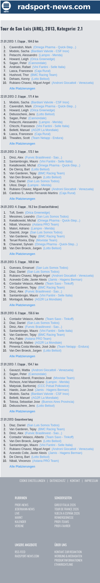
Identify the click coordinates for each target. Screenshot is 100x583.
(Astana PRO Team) (45, 224)
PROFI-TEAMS (61, 521)
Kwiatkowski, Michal (22, 165)
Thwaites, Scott (19, 138)
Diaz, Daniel (17, 181)
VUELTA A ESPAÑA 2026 (67, 513)
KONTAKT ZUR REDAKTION (68, 552)
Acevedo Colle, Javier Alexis (28, 279)
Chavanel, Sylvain (21, 244)
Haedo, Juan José (21, 390)
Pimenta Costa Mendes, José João (32, 346)
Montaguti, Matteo (21, 299)
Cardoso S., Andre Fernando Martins (33, 193)
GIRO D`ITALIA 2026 (65, 505)
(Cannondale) (37, 63)
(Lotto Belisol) (40, 79)
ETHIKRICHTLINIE (63, 564)
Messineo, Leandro (22, 216)
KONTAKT (75, 480)
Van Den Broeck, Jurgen (25, 177)
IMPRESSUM (91, 480)
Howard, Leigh (18, 59)
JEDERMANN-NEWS (25, 509)
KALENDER (20, 521)
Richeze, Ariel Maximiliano (26, 382)
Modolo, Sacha (19, 51)
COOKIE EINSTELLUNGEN (32, 480)
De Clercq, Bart (19, 169)
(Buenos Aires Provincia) (58, 402)
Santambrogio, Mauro (23, 161)
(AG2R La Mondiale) (44, 130)
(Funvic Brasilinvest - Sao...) (43, 157)
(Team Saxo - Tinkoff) (59, 283)
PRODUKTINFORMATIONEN (68, 560)
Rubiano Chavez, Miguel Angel (29, 83)
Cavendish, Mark (20, 47)
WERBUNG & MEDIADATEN (68, 556)
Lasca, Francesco (21, 71)
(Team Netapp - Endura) (47, 138)
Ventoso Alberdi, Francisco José (30, 378)
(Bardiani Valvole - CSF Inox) (50, 51)
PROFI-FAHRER (62, 526)
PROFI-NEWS (21, 505)
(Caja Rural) (42, 71)
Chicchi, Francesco (22, 126)
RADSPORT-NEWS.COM (27, 556)
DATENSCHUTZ (57, 480)
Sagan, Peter (18, 63)
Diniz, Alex (16, 157)
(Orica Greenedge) (42, 59)
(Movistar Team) (46, 240)
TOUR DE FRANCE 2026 (66, 509)
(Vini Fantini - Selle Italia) (48, 67)
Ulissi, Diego (17, 185)
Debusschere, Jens (22, 114)
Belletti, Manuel (19, 130)
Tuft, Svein (16, 212)
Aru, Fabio (16, 338)
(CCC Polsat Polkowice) (53, 386)
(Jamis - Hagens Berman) (65, 279)
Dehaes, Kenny (19, 79)
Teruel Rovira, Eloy (21, 240)
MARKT (19, 517)
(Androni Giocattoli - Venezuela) (73, 83)
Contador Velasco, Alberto (26, 283)
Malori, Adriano (19, 228)
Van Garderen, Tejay (22, 173)
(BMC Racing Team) (43, 75)
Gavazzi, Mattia (19, 370)
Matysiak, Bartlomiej (22, 386)
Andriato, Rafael (20, 67)
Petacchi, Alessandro (23, 55)
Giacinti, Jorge (18, 232)
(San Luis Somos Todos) (43, 181)
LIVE (17, 513)
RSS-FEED (20, 552)
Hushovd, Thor (19, 75)
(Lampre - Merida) (51, 55)
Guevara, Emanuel (21, 267)
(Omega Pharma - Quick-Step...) (54, 47)
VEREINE (19, 526)
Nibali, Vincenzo (20, 224)
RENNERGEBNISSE (64, 517)
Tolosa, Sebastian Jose (24, 402)
